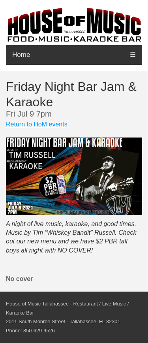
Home (21, 54)
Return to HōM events (36, 124)
